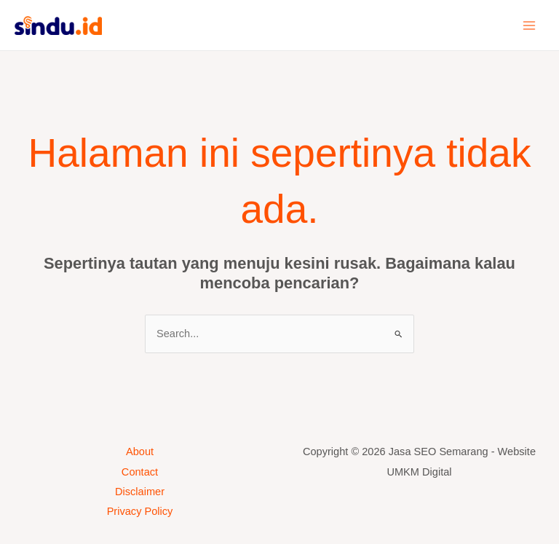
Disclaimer (139, 491)
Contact (140, 472)
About (140, 451)
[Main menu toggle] (529, 25)
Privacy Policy (140, 511)
